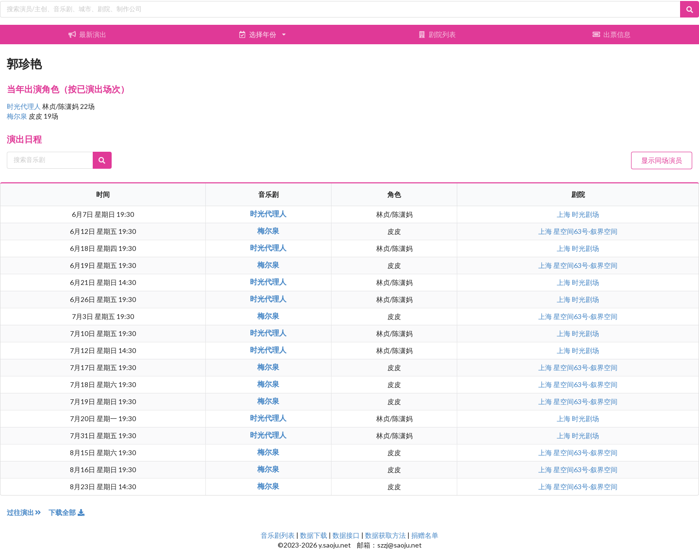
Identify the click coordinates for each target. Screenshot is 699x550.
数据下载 (313, 535)
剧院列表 (437, 34)
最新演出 (87, 34)
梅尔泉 (18, 116)
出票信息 (612, 34)
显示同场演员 (661, 160)
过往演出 (28, 512)
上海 (564, 214)
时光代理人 (24, 106)
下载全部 (67, 512)
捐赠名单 (424, 535)
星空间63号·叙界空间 (585, 231)
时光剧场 (585, 214)
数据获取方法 (385, 535)
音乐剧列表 (278, 535)
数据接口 (346, 535)
